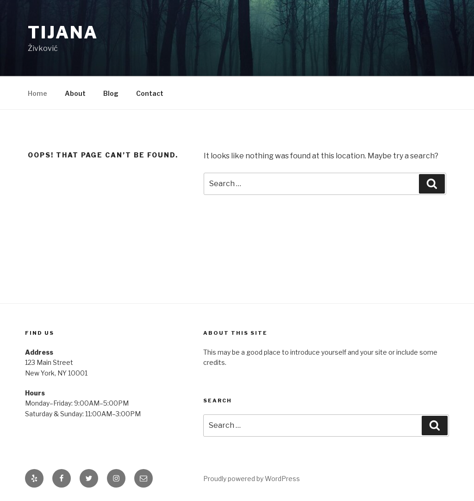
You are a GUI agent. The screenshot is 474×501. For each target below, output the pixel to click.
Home (37, 93)
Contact (149, 93)
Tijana (63, 32)
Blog (110, 93)
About (75, 93)
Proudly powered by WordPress (251, 478)
